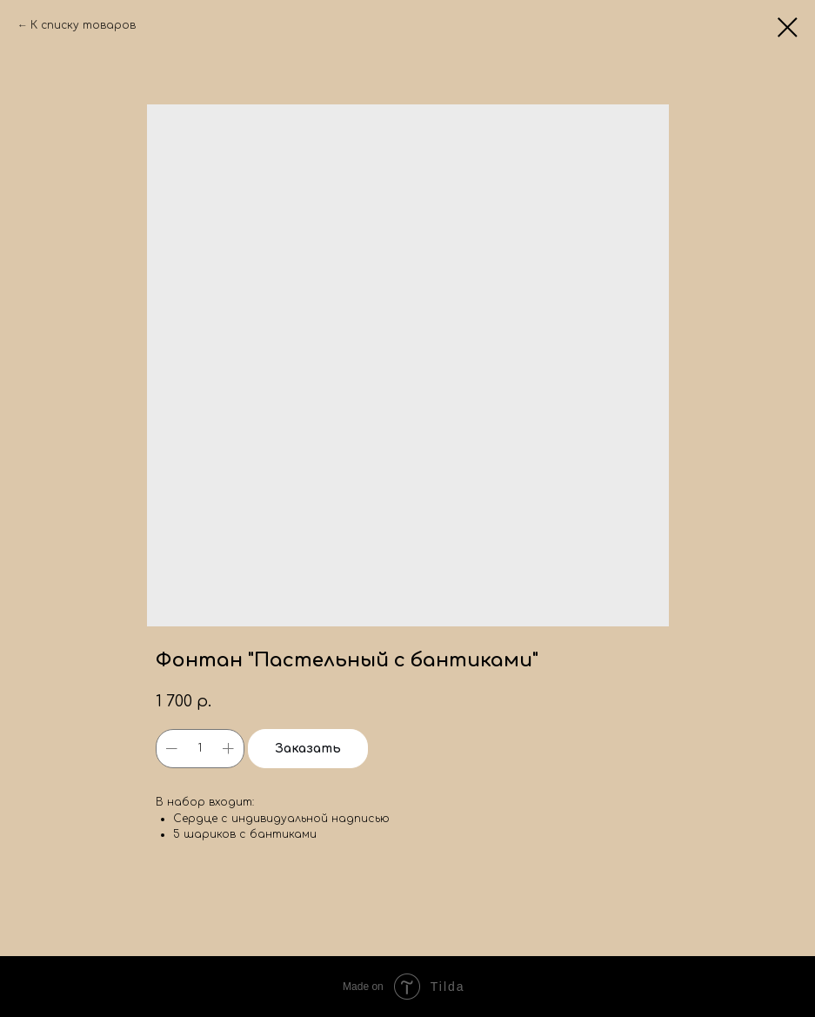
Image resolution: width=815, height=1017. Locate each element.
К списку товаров (83, 25)
